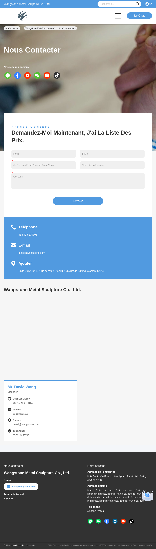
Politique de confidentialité (14, 545)
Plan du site (30, 545)
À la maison (12, 28)
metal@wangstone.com (31, 252)
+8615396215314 (23, 403)
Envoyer (78, 201)
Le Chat (139, 15)
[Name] (137, 4)
